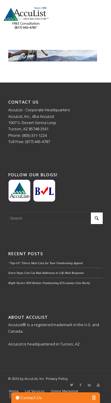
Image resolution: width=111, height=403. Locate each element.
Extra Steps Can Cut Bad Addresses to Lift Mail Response (46, 273)
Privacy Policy (57, 378)
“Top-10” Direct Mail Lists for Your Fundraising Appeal (45, 263)
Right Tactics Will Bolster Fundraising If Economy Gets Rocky (49, 283)
